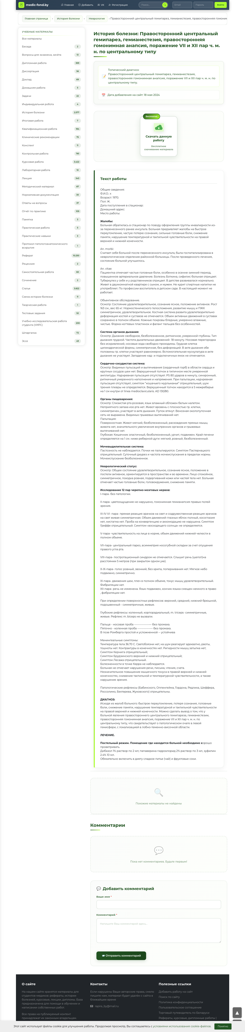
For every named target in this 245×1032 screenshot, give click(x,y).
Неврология (97, 18)
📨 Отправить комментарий (121, 955)
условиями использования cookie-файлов (182, 1026)
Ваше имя (103, 896)
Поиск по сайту (169, 997)
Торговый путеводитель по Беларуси (184, 1012)
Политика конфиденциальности (181, 1002)
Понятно (223, 1026)
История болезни (68, 18)
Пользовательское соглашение (180, 1007)
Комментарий (106, 914)
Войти (220, 4)
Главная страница (36, 18)
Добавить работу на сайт (176, 991)
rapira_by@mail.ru (107, 1006)
